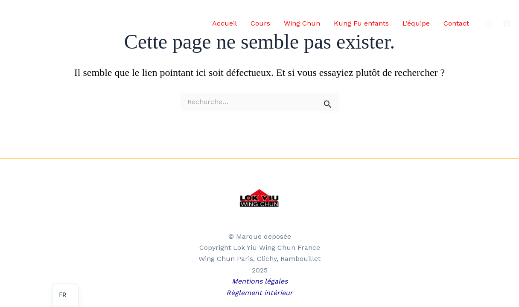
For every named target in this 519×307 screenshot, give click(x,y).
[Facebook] (506, 24)
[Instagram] (488, 24)
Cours (260, 23)
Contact (456, 23)
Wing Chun (302, 23)
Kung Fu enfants (361, 23)
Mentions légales (260, 281)
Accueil (224, 23)
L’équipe (416, 23)
